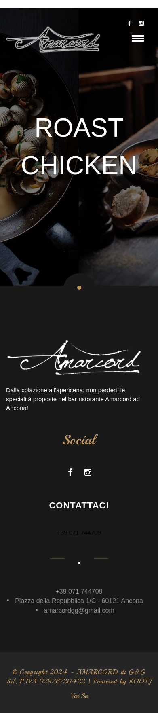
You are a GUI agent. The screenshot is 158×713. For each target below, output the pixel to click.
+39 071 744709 (79, 532)
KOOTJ (140, 681)
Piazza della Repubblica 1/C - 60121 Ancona (79, 600)
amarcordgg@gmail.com (79, 610)
